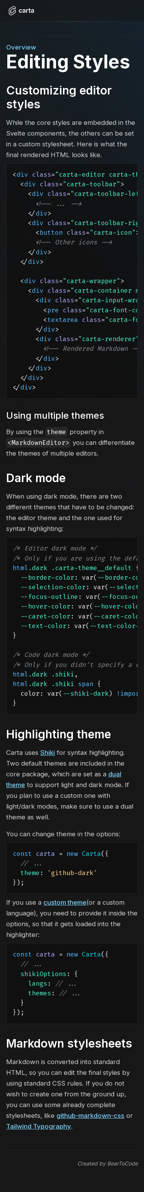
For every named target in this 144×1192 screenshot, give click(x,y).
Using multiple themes (55, 415)
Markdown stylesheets (69, 1043)
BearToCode (122, 1163)
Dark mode (36, 478)
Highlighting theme (58, 734)
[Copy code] (129, 175)
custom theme (64, 902)
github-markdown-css (90, 1115)
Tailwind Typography (38, 1126)
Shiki (47, 752)
